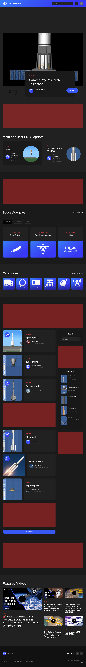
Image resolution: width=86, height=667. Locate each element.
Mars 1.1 (8, 149)
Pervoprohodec (34, 386)
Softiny (81, 662)
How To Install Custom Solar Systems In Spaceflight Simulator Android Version (52, 635)
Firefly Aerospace (43, 235)
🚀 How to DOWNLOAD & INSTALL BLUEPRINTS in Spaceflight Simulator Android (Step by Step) (21, 621)
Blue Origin (15, 235)
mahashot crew (72, 396)
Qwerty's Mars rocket (72, 376)
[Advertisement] (43, 20)
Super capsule (33, 485)
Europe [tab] (18, 222)
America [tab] (7, 222)
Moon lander (32, 437)
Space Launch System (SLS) (72, 407)
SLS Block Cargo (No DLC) (55, 149)
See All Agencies (78, 212)
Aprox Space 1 (33, 337)
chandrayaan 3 (37, 461)
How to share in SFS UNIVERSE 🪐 (72, 633)
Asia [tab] (27, 222)
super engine (33, 361)
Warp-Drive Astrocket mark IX (73, 387)
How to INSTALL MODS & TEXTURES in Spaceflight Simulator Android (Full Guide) (53, 607)
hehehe (70, 417)
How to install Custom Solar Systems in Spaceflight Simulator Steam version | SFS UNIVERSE (73, 608)
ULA (71, 235)
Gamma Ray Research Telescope (44, 82)
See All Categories (77, 273)
